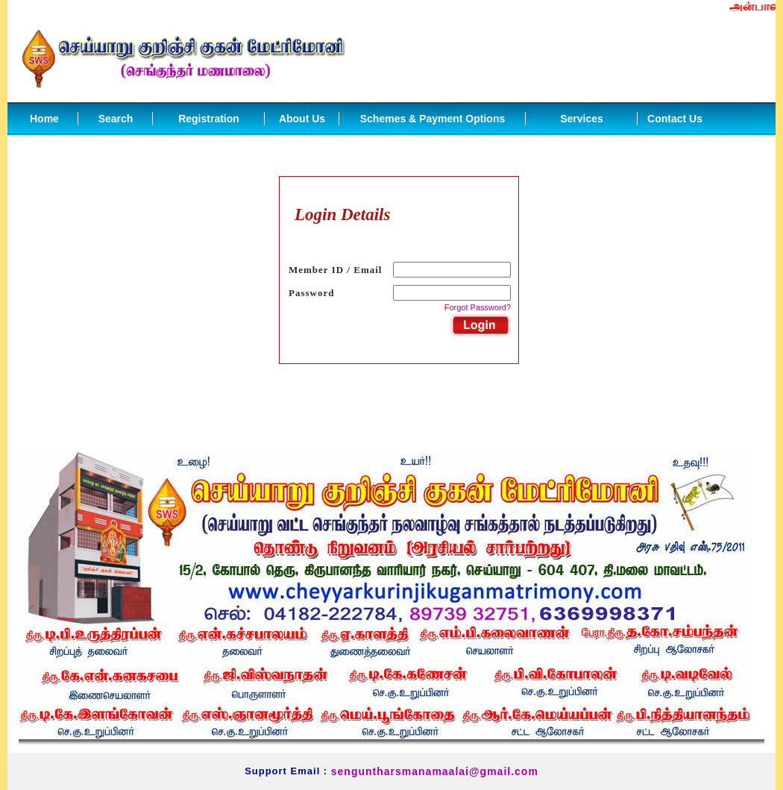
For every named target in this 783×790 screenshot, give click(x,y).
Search (115, 119)
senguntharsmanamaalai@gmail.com (434, 771)
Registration (208, 119)
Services (581, 119)
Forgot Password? (477, 307)
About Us (302, 119)
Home (44, 119)
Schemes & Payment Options (433, 119)
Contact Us (674, 119)
